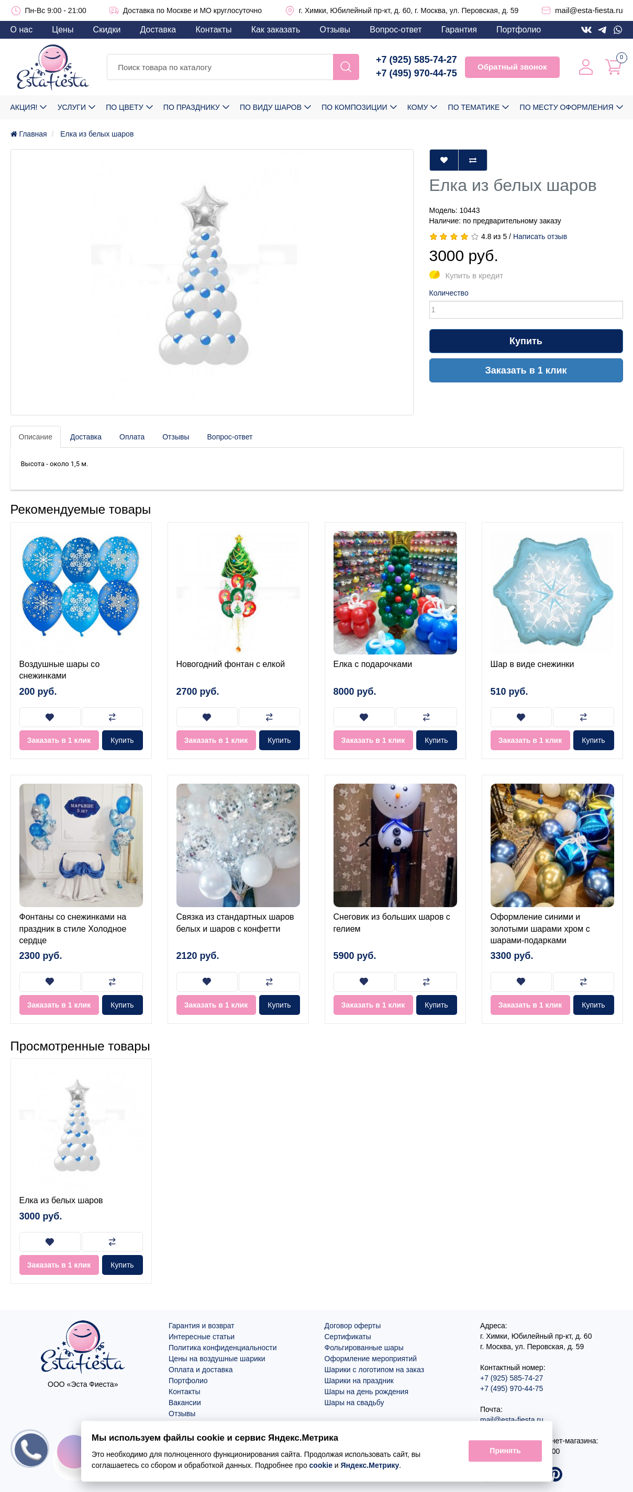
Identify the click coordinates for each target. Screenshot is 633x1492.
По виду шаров (271, 107)
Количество (449, 293)
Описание (35, 437)
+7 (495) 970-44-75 (416, 73)
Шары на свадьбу (354, 1402)
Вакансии (185, 1402)
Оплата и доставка (200, 1369)
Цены (62, 29)
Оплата (132, 437)
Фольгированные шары (364, 1347)
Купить (525, 341)
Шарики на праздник (359, 1380)
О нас (21, 29)
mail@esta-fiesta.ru (589, 10)
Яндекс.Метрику (369, 1465)
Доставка (158, 29)
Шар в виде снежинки (532, 664)
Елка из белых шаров (61, 1200)
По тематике (474, 107)
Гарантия (459, 29)
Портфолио (518, 29)
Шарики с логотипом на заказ (375, 1369)
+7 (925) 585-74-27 (416, 59)
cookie (320, 1465)
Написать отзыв (540, 236)
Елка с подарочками (373, 664)
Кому (417, 107)
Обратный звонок (512, 66)
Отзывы (334, 29)
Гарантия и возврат (202, 1325)
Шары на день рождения (367, 1391)
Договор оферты (353, 1325)
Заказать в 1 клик (526, 370)
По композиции (354, 107)
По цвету (124, 107)
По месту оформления (567, 107)
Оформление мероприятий (371, 1358)
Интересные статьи (202, 1336)
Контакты (213, 29)
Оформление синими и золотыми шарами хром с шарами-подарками (540, 928)
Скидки (107, 29)
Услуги (72, 107)
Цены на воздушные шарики (217, 1358)
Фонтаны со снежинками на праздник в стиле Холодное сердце (73, 928)
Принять (505, 1451)
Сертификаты (348, 1336)
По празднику (191, 107)
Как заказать (276, 29)
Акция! (24, 107)
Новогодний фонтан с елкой (230, 664)
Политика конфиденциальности (223, 1347)
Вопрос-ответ (395, 29)
